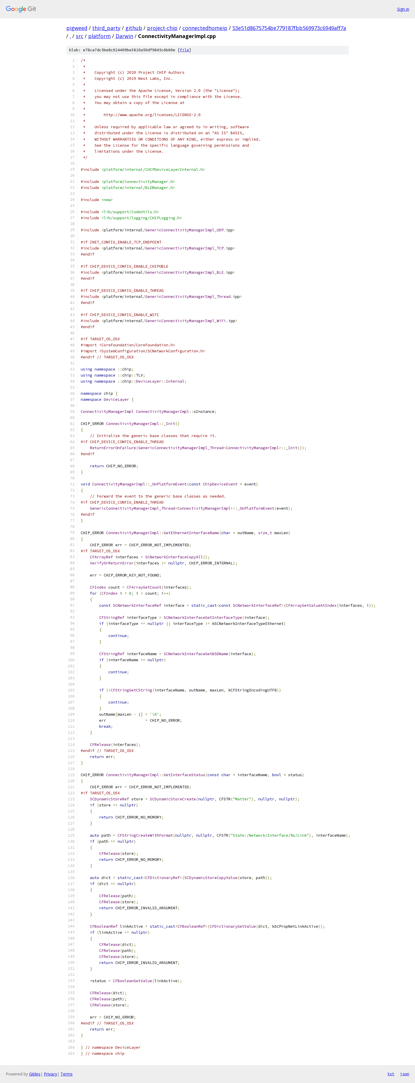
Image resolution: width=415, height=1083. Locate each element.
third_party (106, 27)
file (184, 50)
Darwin (124, 36)
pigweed (76, 27)
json (404, 1073)
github (133, 27)
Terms (67, 1074)
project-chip (162, 27)
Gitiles (34, 1074)
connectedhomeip (204, 27)
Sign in (403, 9)
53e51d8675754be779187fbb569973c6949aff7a (289, 27)
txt (390, 1073)
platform (99, 36)
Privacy (50, 1074)
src (79, 36)
